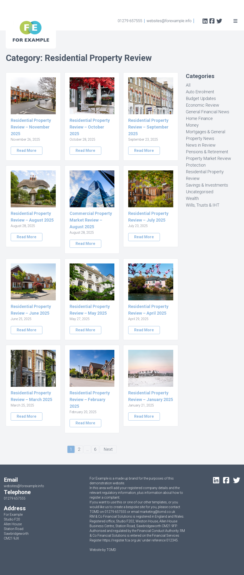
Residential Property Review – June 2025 (31, 310)
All (188, 85)
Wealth (192, 198)
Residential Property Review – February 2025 (90, 399)
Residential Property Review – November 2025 (31, 127)
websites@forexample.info (169, 21)
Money (192, 125)
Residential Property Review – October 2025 (90, 127)
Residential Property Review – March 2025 (31, 396)
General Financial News (207, 111)
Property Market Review (208, 158)
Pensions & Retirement (207, 151)
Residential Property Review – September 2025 (148, 127)
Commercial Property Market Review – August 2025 (91, 220)
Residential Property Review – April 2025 (148, 310)
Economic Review (202, 105)
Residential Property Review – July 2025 (148, 217)
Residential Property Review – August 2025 (32, 217)
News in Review (201, 145)
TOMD (111, 550)
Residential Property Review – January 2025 (150, 396)
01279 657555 (130, 21)
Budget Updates (201, 98)
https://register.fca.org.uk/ (122, 540)
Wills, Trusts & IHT (202, 205)
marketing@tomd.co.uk (157, 512)
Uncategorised (199, 191)
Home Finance (199, 118)
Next (108, 449)
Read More (26, 150)
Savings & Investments (207, 185)
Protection (196, 165)
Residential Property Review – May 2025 (90, 310)
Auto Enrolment (200, 91)
